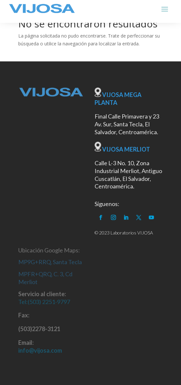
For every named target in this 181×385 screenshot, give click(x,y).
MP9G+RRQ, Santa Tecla (50, 261)
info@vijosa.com (40, 350)
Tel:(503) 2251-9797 (44, 301)
